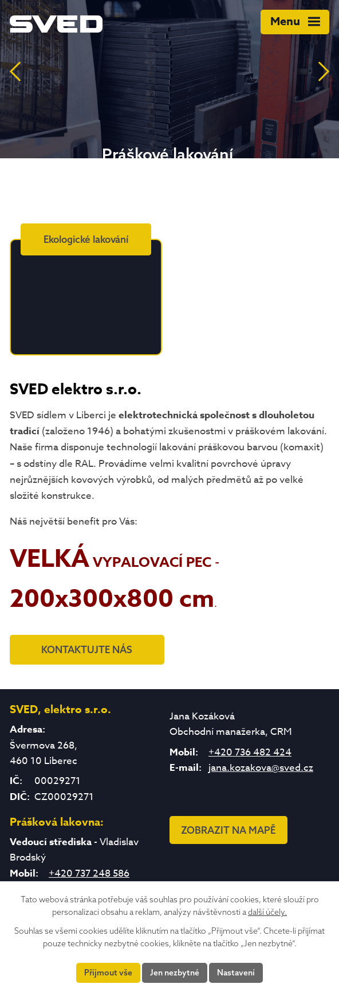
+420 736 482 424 (249, 752)
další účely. (267, 912)
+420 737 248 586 (89, 873)
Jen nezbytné (174, 972)
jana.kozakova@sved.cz (260, 768)
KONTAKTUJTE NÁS (86, 649)
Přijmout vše (108, 972)
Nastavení (236, 972)
